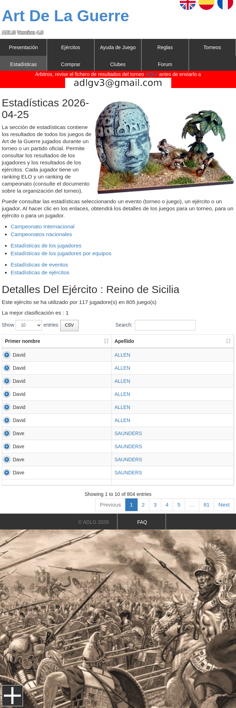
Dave (18, 433)
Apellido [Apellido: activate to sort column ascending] (64, 341)
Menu (12, 695)
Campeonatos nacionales (41, 234)
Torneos (212, 47)
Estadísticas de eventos (39, 265)
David (19, 355)
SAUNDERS (68, 433)
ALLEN (62, 355)
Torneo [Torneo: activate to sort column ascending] (102, 341)
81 (206, 505)
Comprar (70, 64)
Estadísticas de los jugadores (46, 245)
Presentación (23, 47)
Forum (165, 64)
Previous (110, 505)
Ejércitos (70, 47)
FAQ (142, 522)
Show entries (30, 325)
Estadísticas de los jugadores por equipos (61, 253)
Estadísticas (23, 64)
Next (224, 505)
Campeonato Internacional (43, 226)
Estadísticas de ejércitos (40, 272)
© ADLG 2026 (93, 522)
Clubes (118, 64)
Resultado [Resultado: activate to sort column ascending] (173, 341)
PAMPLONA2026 (113, 355)
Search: (155, 325)
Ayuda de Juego (118, 47)
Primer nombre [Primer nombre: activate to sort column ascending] (22, 341)
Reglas (165, 47)
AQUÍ (151, 74)
